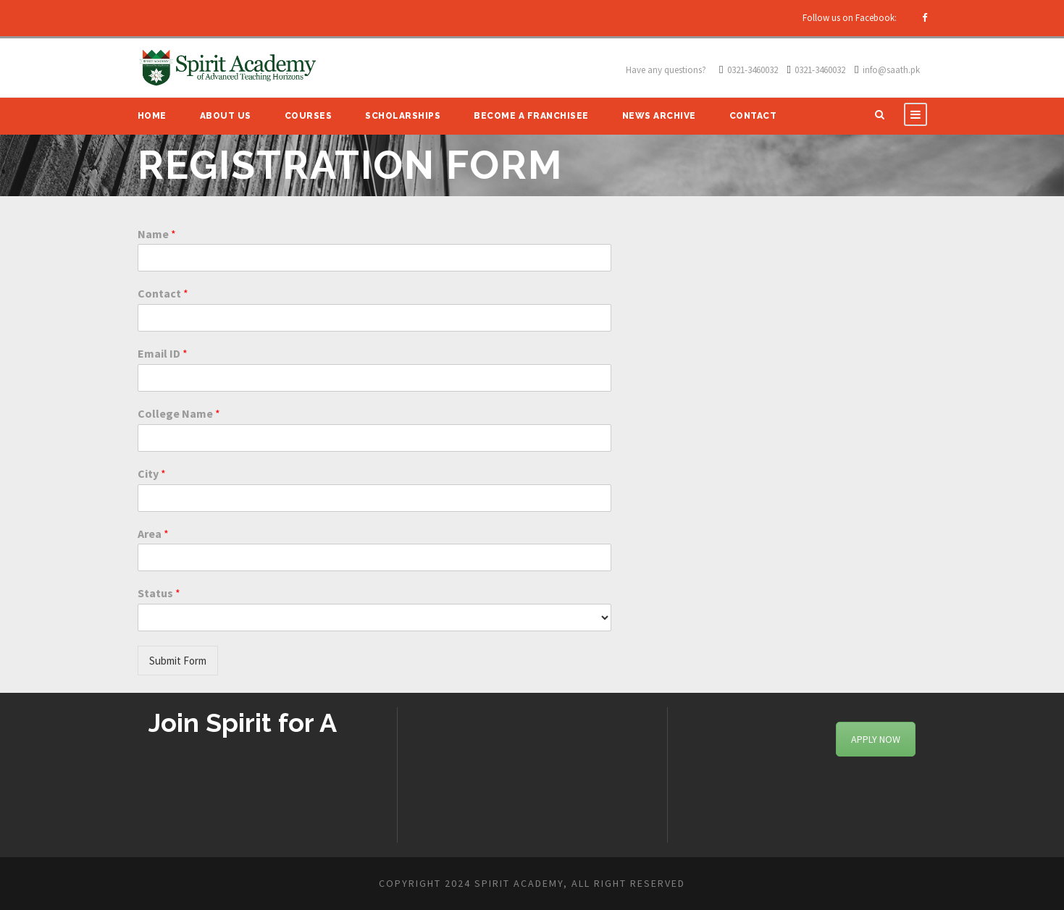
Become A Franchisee (531, 116)
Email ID (163, 353)
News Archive (659, 116)
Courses (308, 116)
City (152, 473)
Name (157, 234)
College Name (179, 413)
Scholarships (402, 116)
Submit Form (177, 660)
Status (159, 593)
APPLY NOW (875, 739)
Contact (753, 116)
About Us (225, 116)
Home (152, 116)
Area (153, 533)
